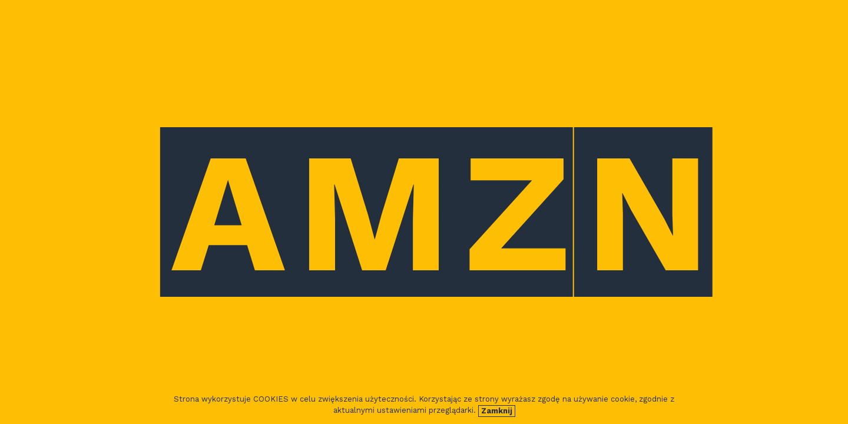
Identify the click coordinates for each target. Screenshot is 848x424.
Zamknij (496, 410)
